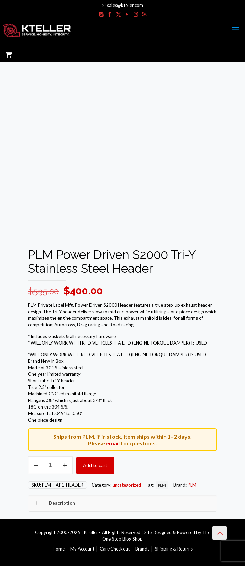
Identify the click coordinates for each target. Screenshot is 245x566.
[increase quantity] (65, 465)
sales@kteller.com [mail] (125, 5)
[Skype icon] (101, 14)
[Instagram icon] (135, 14)
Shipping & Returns (174, 549)
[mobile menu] (236, 29)
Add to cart (95, 465)
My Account (82, 549)
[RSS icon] (144, 14)
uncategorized (127, 485)
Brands (142, 549)
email (113, 443)
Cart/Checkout (115, 549)
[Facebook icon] (110, 14)
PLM (162, 484)
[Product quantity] (50, 465)
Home (59, 549)
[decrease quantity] (36, 465)
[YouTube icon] (127, 14)
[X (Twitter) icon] (118, 14)
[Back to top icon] (219, 533)
